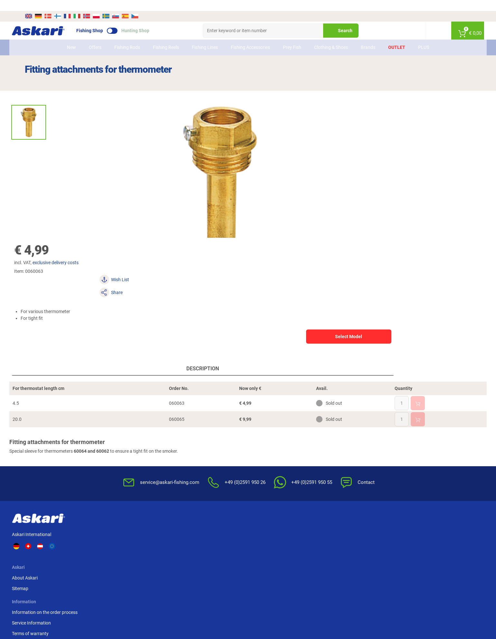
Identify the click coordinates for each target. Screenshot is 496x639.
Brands (368, 36)
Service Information (195, 446)
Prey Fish (292, 36)
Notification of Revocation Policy (322, 446)
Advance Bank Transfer (388, 435)
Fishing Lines (205, 36)
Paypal (372, 456)
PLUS (423, 36)
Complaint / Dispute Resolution (320, 499)
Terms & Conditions (309, 435)
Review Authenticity (195, 467)
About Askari (127, 435)
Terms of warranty (194, 456)
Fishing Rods (127, 36)
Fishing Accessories (250, 36)
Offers (95, 36)
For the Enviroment (309, 467)
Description (134, 264)
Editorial (298, 478)
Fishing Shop (102, 19)
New (71, 36)
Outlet (396, 36)
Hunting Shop (148, 19)
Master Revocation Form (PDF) (320, 488)
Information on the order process (209, 435)
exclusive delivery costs (300, 80)
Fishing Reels (166, 36)
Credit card (376, 446)
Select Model (402, 129)
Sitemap (122, 446)
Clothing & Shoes (331, 36)
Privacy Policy (303, 456)
